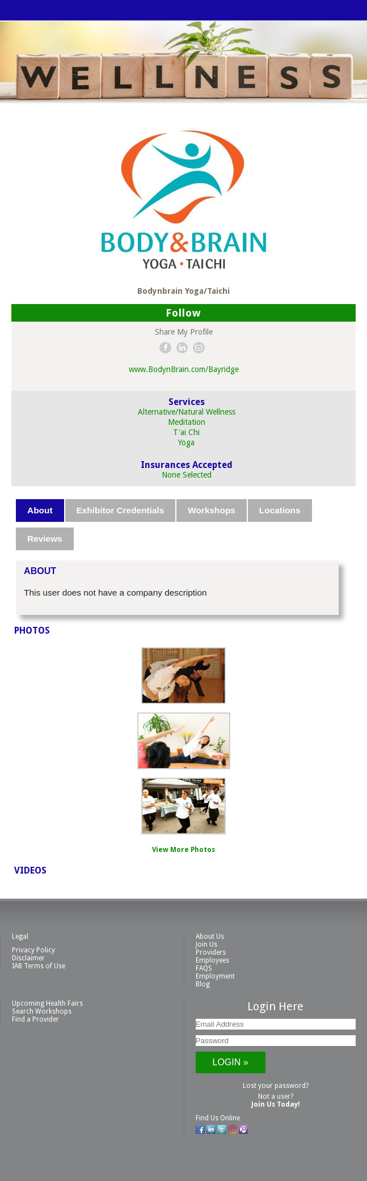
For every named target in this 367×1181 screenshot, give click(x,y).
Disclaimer (28, 958)
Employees (212, 960)
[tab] (40, 510)
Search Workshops (41, 1011)
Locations (280, 510)
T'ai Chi (186, 432)
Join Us (206, 944)
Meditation (186, 422)
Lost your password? (276, 1086)
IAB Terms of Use (38, 966)
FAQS (204, 968)
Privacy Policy (33, 950)
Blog (203, 984)
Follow (183, 313)
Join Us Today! (275, 1104)
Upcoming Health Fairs (47, 1003)
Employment (215, 976)
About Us (210, 936)
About (39, 510)
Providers (211, 952)
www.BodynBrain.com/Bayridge (184, 369)
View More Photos (183, 850)
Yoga (186, 442)
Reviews (44, 538)
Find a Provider (35, 1019)
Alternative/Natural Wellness (186, 411)
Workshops (211, 510)
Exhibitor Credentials (120, 510)
